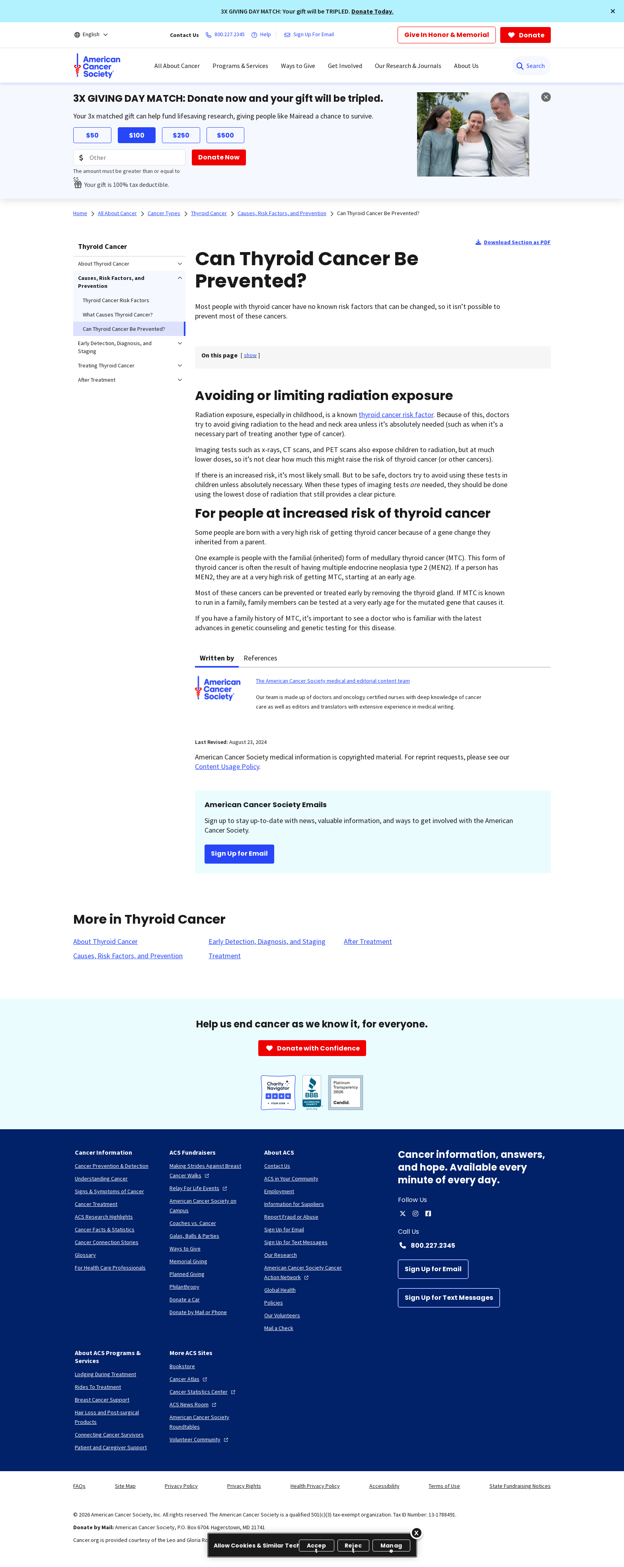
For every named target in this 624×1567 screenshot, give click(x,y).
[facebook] (428, 1213)
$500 (225, 135)
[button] (613, 11)
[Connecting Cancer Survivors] (109, 1434)
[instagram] (415, 1213)
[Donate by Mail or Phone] (198, 1312)
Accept (316, 1546)
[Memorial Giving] (188, 1261)
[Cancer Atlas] (189, 1379)
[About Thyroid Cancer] (105, 941)
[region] (312, 1545)
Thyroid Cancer (102, 246)
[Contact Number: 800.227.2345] (474, 1245)
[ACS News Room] (194, 1404)
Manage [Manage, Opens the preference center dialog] (391, 1546)
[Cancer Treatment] (96, 1204)
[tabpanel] (373, 698)
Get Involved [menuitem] (345, 66)
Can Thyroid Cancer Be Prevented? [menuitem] (124, 328)
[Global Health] (280, 1290)
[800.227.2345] (227, 35)
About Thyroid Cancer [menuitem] (103, 263)
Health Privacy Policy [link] (315, 1485)
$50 (92, 135)
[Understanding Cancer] (101, 1178)
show (250, 355)
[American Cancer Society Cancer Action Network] (305, 1272)
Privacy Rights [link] (244, 1485)
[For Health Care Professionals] (110, 1267)
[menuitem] (97, 65)
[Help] (263, 35)
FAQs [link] (79, 1485)
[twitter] (403, 1213)
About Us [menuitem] (466, 66)
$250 (181, 135)
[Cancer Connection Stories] (106, 1242)
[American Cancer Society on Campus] (211, 1205)
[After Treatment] (368, 941)
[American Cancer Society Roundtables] (211, 1421)
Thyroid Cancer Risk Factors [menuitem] (116, 300)
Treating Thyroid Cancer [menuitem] (106, 365)
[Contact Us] (277, 1166)
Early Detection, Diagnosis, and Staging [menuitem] (115, 347)
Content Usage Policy (227, 766)
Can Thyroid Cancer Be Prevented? (378, 213)
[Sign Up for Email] (433, 1269)
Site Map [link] (125, 1485)
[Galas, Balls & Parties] (194, 1236)
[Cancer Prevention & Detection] (111, 1166)
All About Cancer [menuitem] (177, 66)
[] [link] (250, 355)
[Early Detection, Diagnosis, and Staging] (267, 941)
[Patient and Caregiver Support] (111, 1447)
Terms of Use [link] (444, 1485)
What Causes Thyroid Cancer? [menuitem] (118, 314)
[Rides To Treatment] (98, 1387)
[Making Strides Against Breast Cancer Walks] (211, 1170)
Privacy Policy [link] (181, 1485)
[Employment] (279, 1191)
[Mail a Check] (278, 1328)
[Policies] (273, 1302)
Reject (353, 1546)
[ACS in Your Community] (291, 1178)
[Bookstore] (182, 1366)
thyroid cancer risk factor (396, 414)
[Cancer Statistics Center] (203, 1391)
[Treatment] (225, 956)
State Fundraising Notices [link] (520, 1485)
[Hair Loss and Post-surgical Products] (116, 1417)
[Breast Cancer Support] (102, 1399)
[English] (96, 35)
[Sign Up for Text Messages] (449, 1297)
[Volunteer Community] (200, 1439)
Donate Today (371, 11)
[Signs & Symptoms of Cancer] (109, 1191)
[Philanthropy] (184, 1286)
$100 (136, 135)
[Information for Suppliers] (294, 1204)
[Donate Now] (219, 157)
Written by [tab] (217, 657)
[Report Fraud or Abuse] (291, 1216)
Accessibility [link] (384, 1485)
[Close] (416, 1532)
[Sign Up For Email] (311, 35)
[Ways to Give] (185, 1248)
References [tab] (260, 657)
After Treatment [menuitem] (96, 379)
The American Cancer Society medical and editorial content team (333, 680)
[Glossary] (85, 1255)
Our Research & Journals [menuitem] (408, 66)
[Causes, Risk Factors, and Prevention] (128, 956)
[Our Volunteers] (282, 1315)
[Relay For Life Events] (199, 1188)
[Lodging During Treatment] (105, 1374)
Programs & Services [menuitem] (240, 66)
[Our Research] (280, 1255)
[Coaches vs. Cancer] (193, 1223)
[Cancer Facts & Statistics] (105, 1229)
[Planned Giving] (187, 1274)
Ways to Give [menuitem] (298, 66)
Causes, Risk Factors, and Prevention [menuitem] (111, 281)
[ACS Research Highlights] (104, 1216)
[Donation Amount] (129, 157)
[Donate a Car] (185, 1299)
